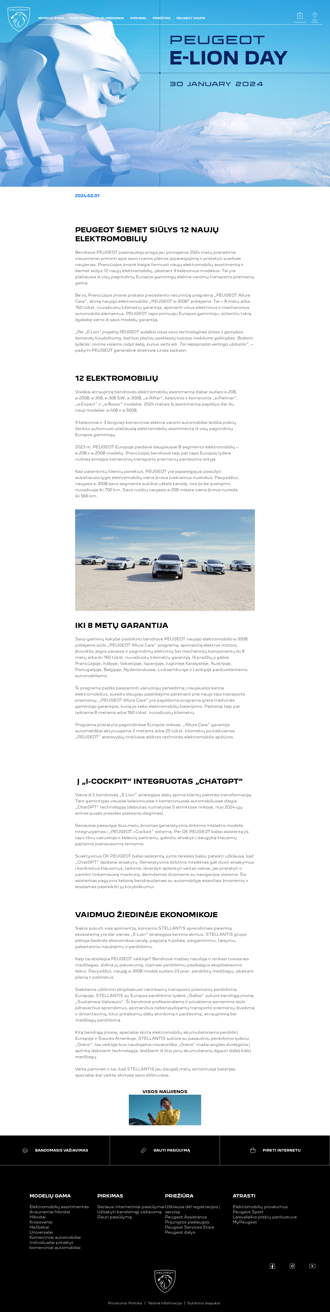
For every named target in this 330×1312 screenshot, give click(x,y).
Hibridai (38, 1217)
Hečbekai (39, 1227)
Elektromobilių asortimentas (59, 1206)
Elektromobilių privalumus (260, 1206)
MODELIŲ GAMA (50, 1196)
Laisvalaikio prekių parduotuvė (265, 1217)
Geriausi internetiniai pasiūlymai (130, 1206)
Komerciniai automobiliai (55, 1237)
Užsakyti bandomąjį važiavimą (129, 1211)
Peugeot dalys (180, 1232)
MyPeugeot (245, 1222)
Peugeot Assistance (186, 1217)
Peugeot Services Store (189, 1227)
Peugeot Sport (248, 1211)
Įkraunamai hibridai (50, 1211)
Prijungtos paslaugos (187, 1222)
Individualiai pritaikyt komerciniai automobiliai (55, 1245)
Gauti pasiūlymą (114, 1217)
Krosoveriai (41, 1222)
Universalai (41, 1232)
